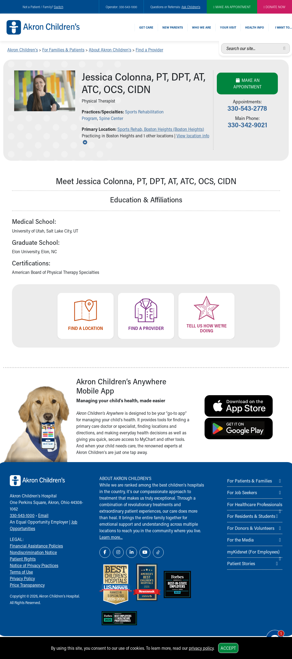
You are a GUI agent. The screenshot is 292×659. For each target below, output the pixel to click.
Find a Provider (149, 49)
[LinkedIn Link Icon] (131, 552)
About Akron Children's (110, 49)
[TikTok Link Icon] (158, 552)
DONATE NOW (274, 7)
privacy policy (201, 648)
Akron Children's (22, 49)
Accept (228, 648)
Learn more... (111, 537)
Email (43, 515)
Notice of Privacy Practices (34, 565)
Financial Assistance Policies (36, 546)
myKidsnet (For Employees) (253, 552)
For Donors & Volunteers (250, 528)
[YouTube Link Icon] (144, 552)
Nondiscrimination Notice (33, 552)
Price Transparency (27, 585)
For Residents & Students (251, 516)
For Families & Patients (63, 49)
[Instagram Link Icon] (118, 552)
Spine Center (111, 118)
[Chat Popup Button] (272, 635)
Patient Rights (23, 559)
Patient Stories (241, 563)
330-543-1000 (22, 515)
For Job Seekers (242, 492)
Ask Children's (190, 7)
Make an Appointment (247, 83)
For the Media (240, 540)
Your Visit (228, 27)
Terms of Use (21, 572)
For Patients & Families (249, 481)
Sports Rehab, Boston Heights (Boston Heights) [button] (160, 129)
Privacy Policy (22, 578)
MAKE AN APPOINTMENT (231, 7)
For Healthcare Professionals (254, 504)
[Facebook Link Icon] (104, 552)
